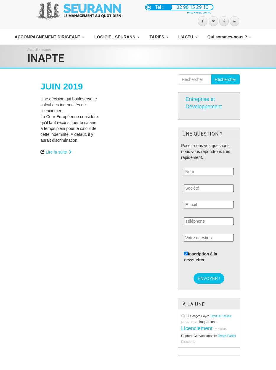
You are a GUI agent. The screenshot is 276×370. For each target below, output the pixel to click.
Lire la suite (59, 152)
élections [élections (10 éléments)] (188, 341)
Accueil (32, 49)
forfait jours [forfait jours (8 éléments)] (189, 322)
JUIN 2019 (61, 86)
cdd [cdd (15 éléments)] (185, 315)
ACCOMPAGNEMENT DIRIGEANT (49, 37)
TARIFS (158, 37)
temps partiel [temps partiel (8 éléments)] (227, 336)
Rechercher (225, 79)
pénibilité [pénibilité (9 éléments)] (220, 329)
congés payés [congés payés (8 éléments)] (200, 316)
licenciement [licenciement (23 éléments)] (196, 328)
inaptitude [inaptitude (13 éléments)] (207, 322)
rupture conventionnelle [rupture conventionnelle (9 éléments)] (199, 336)
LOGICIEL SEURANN (116, 37)
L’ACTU (187, 37)
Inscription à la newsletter (200, 257)
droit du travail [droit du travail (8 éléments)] (221, 316)
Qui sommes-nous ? (228, 37)
